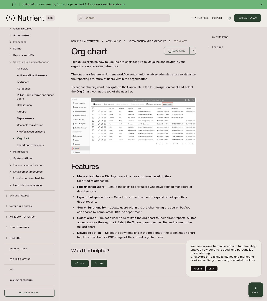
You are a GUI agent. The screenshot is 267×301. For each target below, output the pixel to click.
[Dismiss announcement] (261, 4)
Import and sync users (30, 145)
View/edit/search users (31, 131)
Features (217, 47)
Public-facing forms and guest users (35, 96)
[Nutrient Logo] (30, 18)
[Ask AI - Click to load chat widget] (255, 289)
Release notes (18, 248)
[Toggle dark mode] (229, 18)
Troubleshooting (20, 259)
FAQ (12, 270)
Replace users (25, 118)
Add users (23, 82)
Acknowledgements (21, 280)
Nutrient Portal (29, 293)
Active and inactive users (32, 75)
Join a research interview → (106, 4)
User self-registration (30, 125)
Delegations (24, 105)
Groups (21, 111)
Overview (22, 68)
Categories (24, 88)
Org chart (23, 138)
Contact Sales (247, 18)
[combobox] (192, 50)
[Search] (123, 18)
